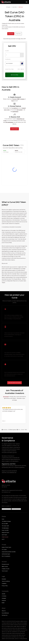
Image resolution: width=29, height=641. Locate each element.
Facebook (4, 600)
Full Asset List (4, 615)
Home (3, 519)
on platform (15, 108)
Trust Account (5, 571)
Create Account (14, 128)
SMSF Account (5, 566)
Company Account (5, 568)
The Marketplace (5, 528)
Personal (14, 99)
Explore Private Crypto (6, 547)
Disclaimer (4, 579)
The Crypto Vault (5, 525)
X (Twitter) (4, 596)
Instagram (4, 598)
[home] (6, 2)
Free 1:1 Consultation (6, 556)
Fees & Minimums (5, 613)
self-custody (20, 109)
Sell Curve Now (14, 74)
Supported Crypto (5, 532)
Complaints (4, 583)
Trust (12, 100)
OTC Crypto (4, 549)
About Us (4, 610)
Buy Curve (18, 33)
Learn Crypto (4, 534)
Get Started (10, 33)
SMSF (18, 99)
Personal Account (5, 564)
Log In (3, 539)
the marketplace (9, 122)
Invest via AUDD (5, 530)
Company (22, 99)
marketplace (15, 111)
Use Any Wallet (5, 523)
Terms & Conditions (6, 581)
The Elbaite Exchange (6, 521)
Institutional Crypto (6, 554)
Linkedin (3, 593)
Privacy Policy (5, 585)
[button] (26, 1)
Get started (5, 396)
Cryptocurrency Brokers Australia (8, 551)
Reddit (3, 602)
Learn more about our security (14, 382)
